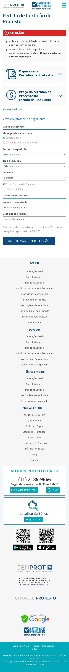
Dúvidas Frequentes (34, 448)
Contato (34, 460)
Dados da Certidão (14, 126)
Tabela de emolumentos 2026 (33, 584)
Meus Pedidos (12, 109)
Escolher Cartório (14, 188)
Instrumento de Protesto (34, 299)
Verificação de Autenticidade (34, 305)
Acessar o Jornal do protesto (34, 401)
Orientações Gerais (35, 271)
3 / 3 (35, 648)
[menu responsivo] (64, 5)
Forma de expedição (15, 149)
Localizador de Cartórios (35, 443)
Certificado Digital (34, 426)
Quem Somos (34, 420)
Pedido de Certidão (34, 282)
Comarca (8, 172)
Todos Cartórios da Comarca (20, 184)
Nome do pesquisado (15, 202)
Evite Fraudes (34, 437)
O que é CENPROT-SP (34, 414)
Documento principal (15, 213)
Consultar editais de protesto (34, 364)
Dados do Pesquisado (15, 195)
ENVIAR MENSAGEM (23, 490)
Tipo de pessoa (12, 160)
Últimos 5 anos (13, 137)
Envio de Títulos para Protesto (34, 310)
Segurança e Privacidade (34, 431)
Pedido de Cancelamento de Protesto (34, 288)
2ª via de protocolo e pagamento (24, 119)
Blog (34, 454)
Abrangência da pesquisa (17, 133)
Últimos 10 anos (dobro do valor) (22, 142)
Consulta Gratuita (34, 277)
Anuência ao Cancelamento (34, 293)
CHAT (53, 490)
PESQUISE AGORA (33, 519)
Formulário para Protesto (34, 316)
